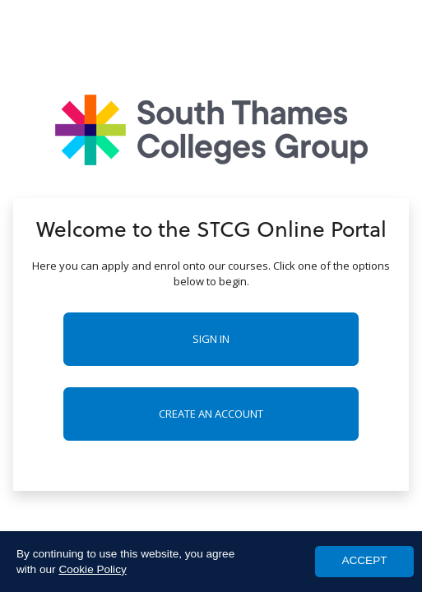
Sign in (211, 338)
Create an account (211, 413)
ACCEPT (364, 560)
